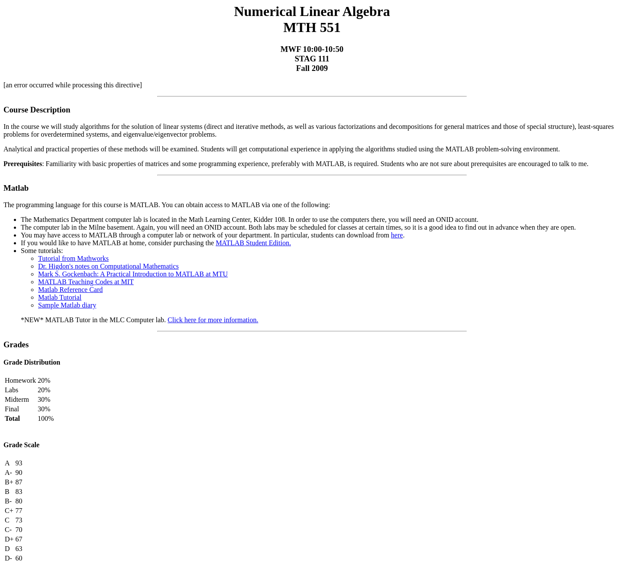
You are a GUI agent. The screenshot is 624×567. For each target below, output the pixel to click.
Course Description (36, 109)
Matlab (16, 187)
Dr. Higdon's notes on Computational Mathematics (108, 266)
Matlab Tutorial (59, 297)
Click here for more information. (213, 320)
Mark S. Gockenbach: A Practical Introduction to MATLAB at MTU (133, 274)
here (397, 235)
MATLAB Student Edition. (253, 243)
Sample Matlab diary (67, 305)
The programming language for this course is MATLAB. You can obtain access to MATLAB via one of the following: (166, 204)
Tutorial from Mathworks (73, 258)
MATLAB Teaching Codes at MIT (86, 281)
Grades (16, 344)
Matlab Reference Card (70, 289)
